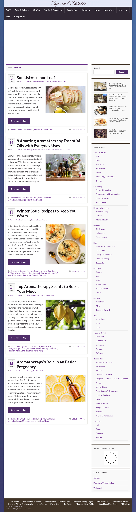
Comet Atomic (50, 501)
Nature (99, 349)
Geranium (46, 198)
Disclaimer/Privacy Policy (104, 483)
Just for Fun (101, 341)
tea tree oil (37, 200)
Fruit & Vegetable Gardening (108, 194)
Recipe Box (19, 16)
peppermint (27, 200)
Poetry (99, 181)
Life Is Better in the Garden (61, 504)
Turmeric (43, 275)
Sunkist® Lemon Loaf (36, 77)
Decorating (100, 250)
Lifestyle (123, 10)
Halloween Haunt (103, 501)
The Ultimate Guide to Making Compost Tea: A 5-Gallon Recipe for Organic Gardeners (118, 97)
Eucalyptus (37, 198)
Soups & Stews (36, 220)
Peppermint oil (14, 351)
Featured (36, 150)
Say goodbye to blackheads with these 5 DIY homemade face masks (118, 108)
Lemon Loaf (22, 129)
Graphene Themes (24, 509)
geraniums (22, 348)
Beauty (99, 272)
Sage (23, 351)
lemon (13, 129)
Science (99, 353)
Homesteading (102, 288)
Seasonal (97, 421)
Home (97, 10)
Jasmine (51, 419)
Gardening (72, 10)
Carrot (30, 271)
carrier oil (15, 419)
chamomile (15, 198)
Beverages (100, 366)
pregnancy (33, 421)
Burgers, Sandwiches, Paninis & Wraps (112, 379)
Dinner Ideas (101, 387)
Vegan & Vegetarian (104, 416)
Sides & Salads (102, 403)
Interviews (109, 10)
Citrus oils (24, 419)
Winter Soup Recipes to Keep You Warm (46, 213)
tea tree (29, 351)
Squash (35, 275)
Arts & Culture (22, 10)
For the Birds (64, 501)
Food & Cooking (102, 259)
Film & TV (100, 164)
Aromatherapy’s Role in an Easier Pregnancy (46, 364)
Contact (97, 478)
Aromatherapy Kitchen (31, 501)
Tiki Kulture (125, 504)
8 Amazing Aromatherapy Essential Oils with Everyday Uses (48, 143)
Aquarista (15, 501)
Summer (99, 433)
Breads (34, 82)
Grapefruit (42, 419)
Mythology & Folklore (105, 177)
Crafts (36, 10)
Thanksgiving (101, 237)
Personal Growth (103, 310)
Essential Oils (26, 198)
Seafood (99, 399)
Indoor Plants (101, 202)
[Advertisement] (68, 43)
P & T (8, 10)
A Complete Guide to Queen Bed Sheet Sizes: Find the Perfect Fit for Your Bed (118, 86)
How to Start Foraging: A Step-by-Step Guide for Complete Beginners (117, 131)
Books (98, 160)
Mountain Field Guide (85, 504)
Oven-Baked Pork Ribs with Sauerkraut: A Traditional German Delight (118, 120)
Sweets (63, 82)
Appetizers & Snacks (104, 362)
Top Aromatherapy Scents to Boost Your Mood (48, 289)
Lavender (11, 200)
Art (97, 156)
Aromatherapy (27, 150)
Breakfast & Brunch (44, 82)
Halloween (100, 233)
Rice (24, 275)
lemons (30, 129)
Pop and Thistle (24, 82)
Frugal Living (101, 284)
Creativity (100, 302)
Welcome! (98, 488)
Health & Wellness (47, 150)
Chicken (11, 273)
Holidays (85, 10)
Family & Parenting (53, 10)
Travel (98, 292)
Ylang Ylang (38, 351)
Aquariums (100, 319)
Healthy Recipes (103, 395)
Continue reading (18, 121)
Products (100, 263)
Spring (98, 429)
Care (98, 276)
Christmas (100, 229)
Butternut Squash (18, 271)
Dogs (98, 327)
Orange (25, 421)
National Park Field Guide (107, 504)
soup (29, 275)
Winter (44, 220)
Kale (14, 275)
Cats (98, 323)
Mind (98, 306)
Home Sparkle (41, 504)
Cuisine (99, 383)
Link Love (100, 345)
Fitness (99, 215)
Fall (97, 425)
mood (44, 348)
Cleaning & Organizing (105, 246)
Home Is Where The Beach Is (20, 504)
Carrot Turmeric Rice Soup (44, 271)
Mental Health (102, 220)
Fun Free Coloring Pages (83, 501)
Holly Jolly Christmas (121, 501)
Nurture (97, 298)
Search (97, 68)
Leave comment (78, 129)
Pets (8, 16)
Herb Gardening (102, 198)
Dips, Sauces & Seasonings (107, 391)
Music (98, 172)
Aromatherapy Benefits (21, 346)
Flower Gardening (103, 190)
